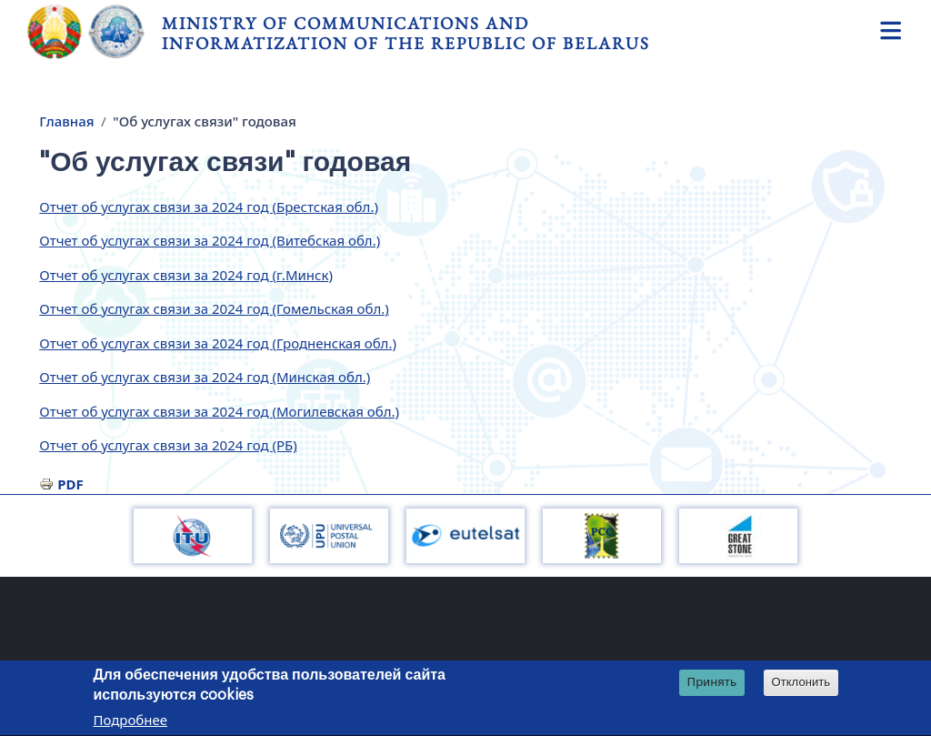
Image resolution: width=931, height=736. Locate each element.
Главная (66, 121)
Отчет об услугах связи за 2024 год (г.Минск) (186, 275)
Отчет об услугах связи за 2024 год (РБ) (167, 445)
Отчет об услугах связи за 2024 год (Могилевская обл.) (219, 411)
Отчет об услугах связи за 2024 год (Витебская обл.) (209, 240)
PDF (70, 484)
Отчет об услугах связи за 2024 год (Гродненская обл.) (217, 343)
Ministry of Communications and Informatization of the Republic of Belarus (406, 33)
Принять (712, 684)
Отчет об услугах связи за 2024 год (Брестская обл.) (208, 206)
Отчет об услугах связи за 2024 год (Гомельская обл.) (214, 308)
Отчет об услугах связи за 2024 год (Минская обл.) (204, 377)
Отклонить (801, 684)
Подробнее (130, 722)
